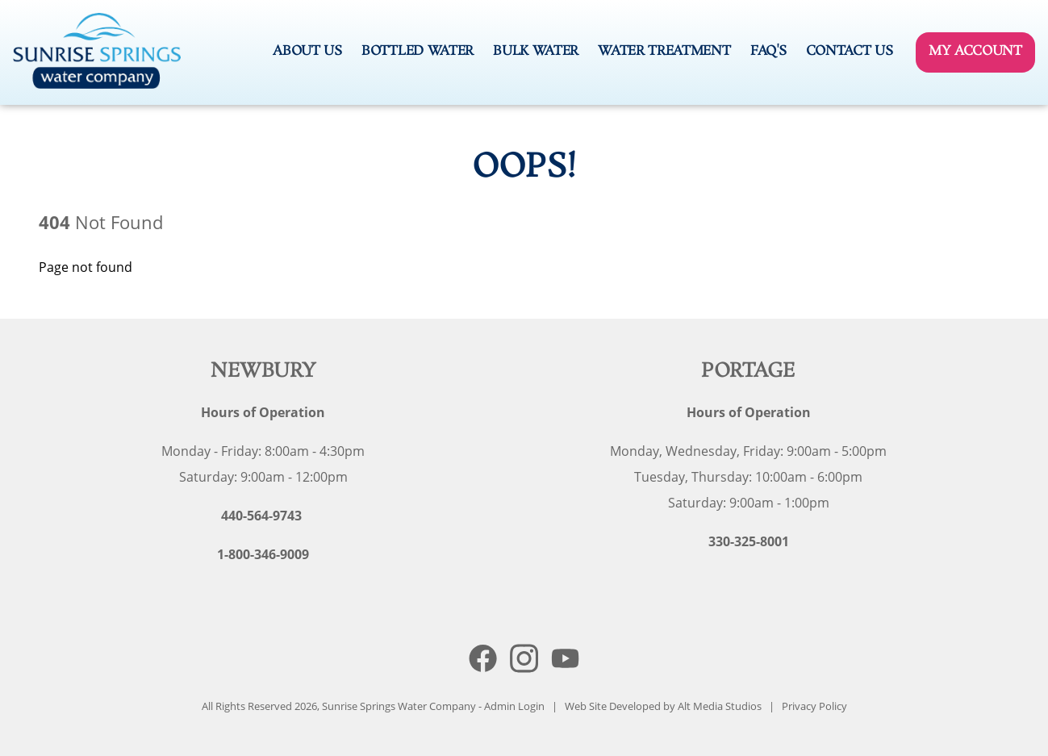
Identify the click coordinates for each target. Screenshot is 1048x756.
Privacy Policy (814, 706)
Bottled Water (417, 51)
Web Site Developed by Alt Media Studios (663, 706)
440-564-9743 (261, 515)
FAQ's (768, 51)
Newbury (263, 371)
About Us (307, 51)
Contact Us (849, 51)
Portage (748, 371)
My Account (975, 51)
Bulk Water (535, 51)
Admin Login (514, 706)
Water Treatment (664, 51)
